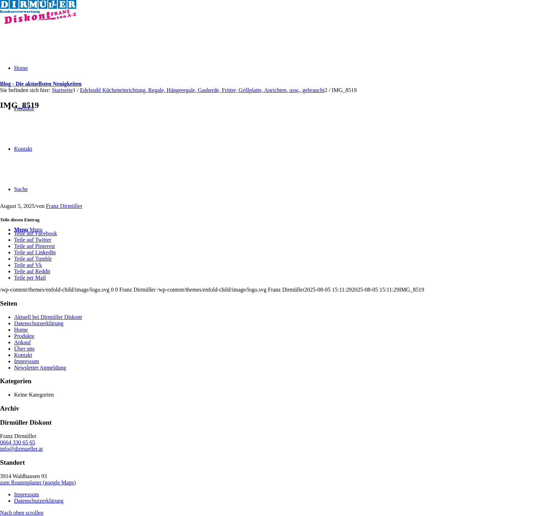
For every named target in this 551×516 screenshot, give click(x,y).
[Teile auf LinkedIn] (35, 252)
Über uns (24, 349)
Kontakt (23, 355)
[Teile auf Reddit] (32, 271)
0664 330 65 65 (17, 442)
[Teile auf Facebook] (35, 233)
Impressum (26, 361)
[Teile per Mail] (30, 278)
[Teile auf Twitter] (32, 240)
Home (21, 330)
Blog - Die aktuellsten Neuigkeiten (41, 84)
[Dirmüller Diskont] (38, 22)
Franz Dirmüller (64, 206)
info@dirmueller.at (21, 449)
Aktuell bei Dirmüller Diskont (48, 317)
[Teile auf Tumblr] (33, 259)
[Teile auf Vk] (28, 265)
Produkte (24, 336)
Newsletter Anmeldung (40, 368)
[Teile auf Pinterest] (34, 246)
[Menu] (28, 230)
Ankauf (22, 342)
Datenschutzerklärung (38, 323)
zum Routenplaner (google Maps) (38, 482)
